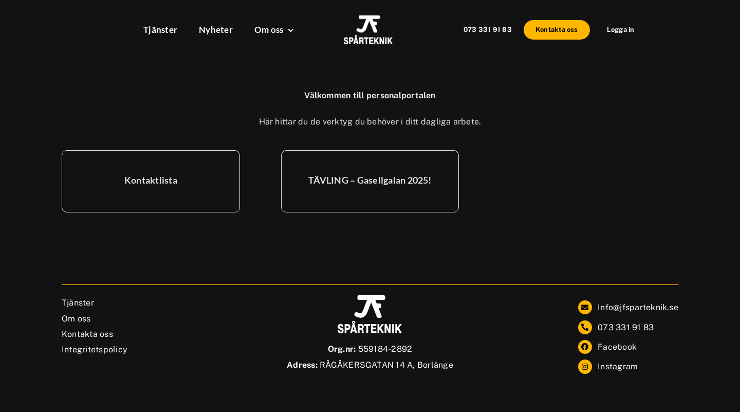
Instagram (618, 366)
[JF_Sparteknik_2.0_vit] (368, 19)
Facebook (617, 347)
